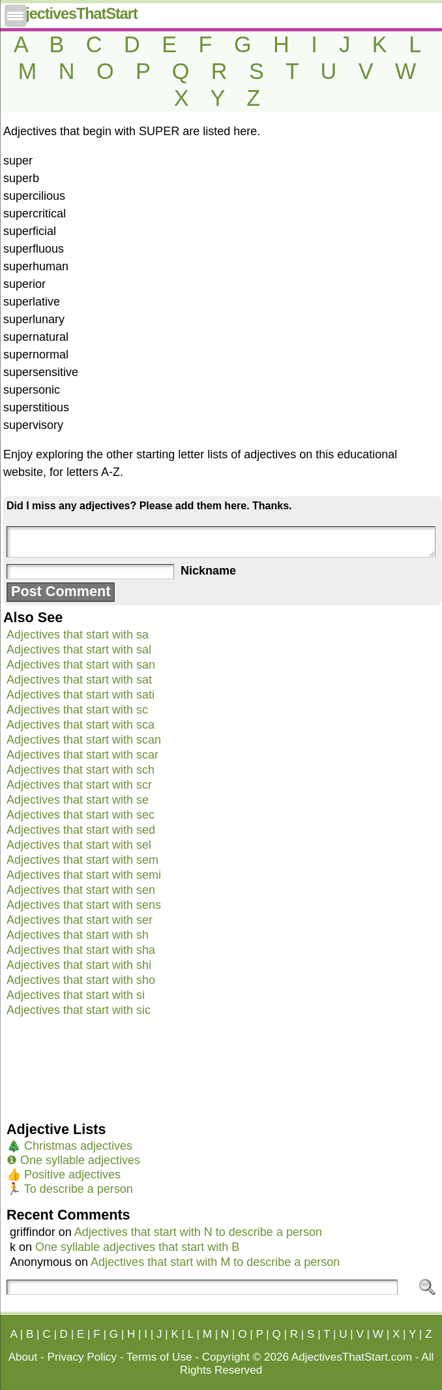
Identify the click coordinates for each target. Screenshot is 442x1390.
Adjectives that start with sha (81, 949)
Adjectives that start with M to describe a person (215, 1262)
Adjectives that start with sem (82, 859)
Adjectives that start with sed (81, 829)
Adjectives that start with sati (81, 694)
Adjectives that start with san (81, 664)
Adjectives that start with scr (79, 784)
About (23, 1357)
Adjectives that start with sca (81, 724)
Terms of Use (159, 1357)
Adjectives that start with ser (80, 919)
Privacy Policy (82, 1357)
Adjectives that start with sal (79, 649)
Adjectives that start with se (78, 799)
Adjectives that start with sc (77, 709)
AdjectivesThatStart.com (351, 1357)
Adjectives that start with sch (81, 769)
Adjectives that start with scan (84, 739)
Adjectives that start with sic (79, 1010)
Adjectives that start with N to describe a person (198, 1232)
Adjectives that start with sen (81, 889)
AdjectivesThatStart (72, 13)
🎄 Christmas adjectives (69, 1145)
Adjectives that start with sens (84, 904)
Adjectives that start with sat (79, 679)
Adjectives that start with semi (84, 874)
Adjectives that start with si (76, 995)
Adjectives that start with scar (82, 754)
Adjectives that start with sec (81, 814)
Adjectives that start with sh (78, 934)
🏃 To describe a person (70, 1188)
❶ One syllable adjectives (73, 1160)
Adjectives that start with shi (79, 964)
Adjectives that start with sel (79, 844)
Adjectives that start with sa (78, 634)
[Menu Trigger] (16, 16)
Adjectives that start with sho (81, 980)
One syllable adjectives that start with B (137, 1247)
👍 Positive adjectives (64, 1174)
